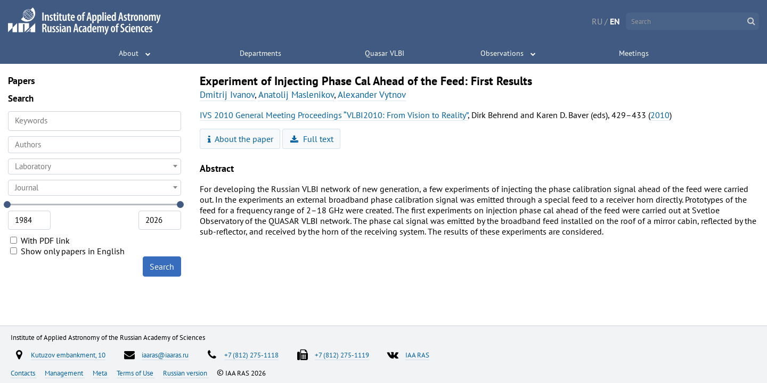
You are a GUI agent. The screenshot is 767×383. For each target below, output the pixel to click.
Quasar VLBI (384, 53)
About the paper (241, 139)
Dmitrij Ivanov (227, 95)
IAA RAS (417, 355)
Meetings (634, 53)
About (128, 53)
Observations (502, 53)
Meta (101, 373)
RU (597, 21)
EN (615, 21)
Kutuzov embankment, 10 (68, 355)
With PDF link (40, 240)
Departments (260, 53)
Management (65, 373)
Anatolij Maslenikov (296, 95)
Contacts (24, 373)
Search (162, 266)
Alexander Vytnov (372, 95)
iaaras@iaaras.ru (165, 355)
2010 (660, 115)
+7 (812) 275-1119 (342, 355)
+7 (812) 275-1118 (251, 355)
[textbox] (95, 166)
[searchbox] (94, 144)
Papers (21, 80)
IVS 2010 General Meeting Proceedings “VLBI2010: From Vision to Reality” (334, 115)
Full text (311, 139)
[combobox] (94, 144)
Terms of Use (136, 373)
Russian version (186, 373)
